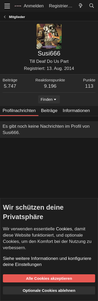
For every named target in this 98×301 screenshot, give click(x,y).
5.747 (10, 86)
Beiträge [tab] (49, 110)
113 (89, 86)
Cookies (64, 228)
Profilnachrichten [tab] (19, 110)
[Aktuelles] (80, 6)
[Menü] (7, 6)
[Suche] (91, 6)
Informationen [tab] (76, 110)
